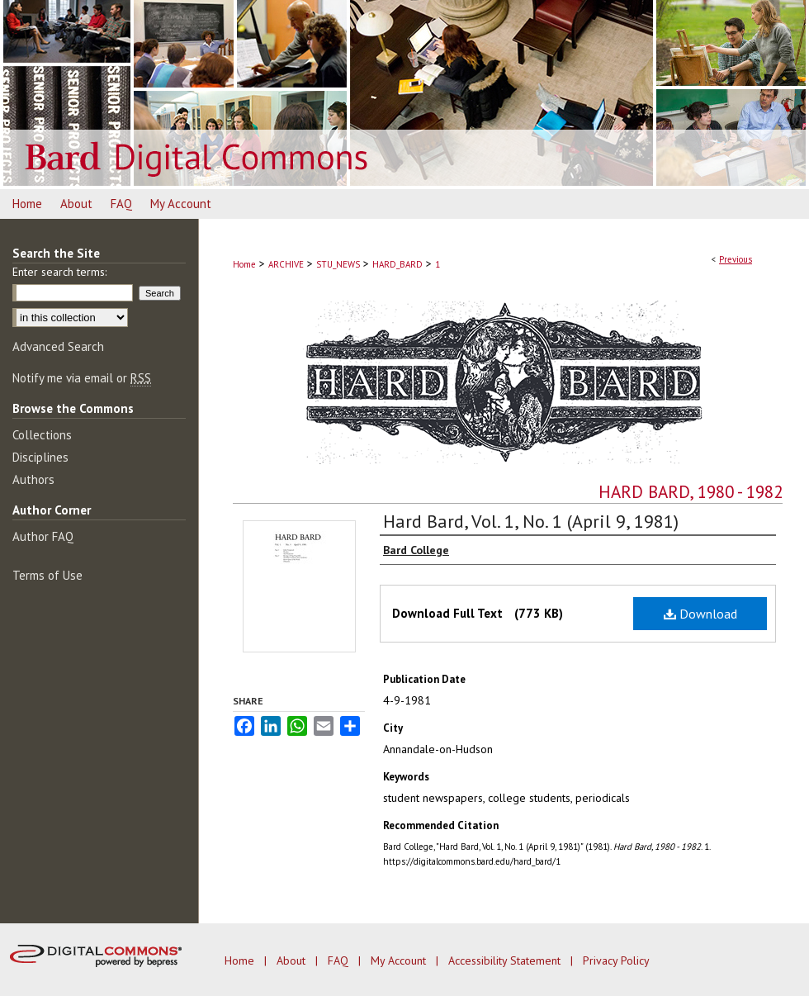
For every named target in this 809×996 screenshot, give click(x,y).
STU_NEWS (338, 264)
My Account (400, 960)
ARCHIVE (286, 264)
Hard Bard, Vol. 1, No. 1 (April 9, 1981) (531, 521)
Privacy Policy (616, 960)
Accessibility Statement (506, 960)
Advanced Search (58, 346)
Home (244, 264)
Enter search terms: (59, 271)
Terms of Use (47, 575)
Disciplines (40, 457)
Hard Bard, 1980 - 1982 (690, 492)
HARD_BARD (397, 264)
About (293, 960)
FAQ (340, 960)
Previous (735, 259)
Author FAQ (42, 536)
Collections (42, 435)
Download (700, 613)
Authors (33, 479)
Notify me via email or (81, 378)
